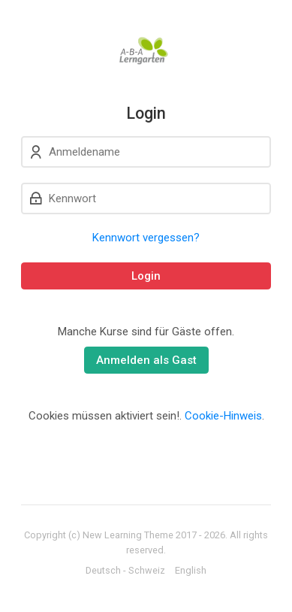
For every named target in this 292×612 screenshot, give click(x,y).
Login (146, 276)
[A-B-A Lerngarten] (146, 52)
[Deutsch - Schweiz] (125, 570)
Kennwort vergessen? (146, 237)
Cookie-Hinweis (223, 416)
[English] (190, 570)
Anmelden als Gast (146, 360)
